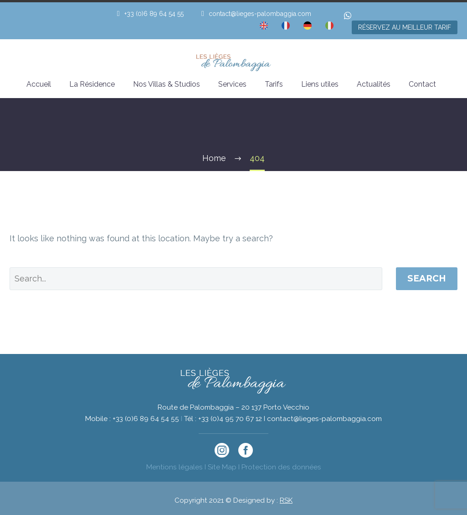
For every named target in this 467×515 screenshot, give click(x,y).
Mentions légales (174, 467)
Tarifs (274, 84)
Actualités (373, 84)
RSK (286, 500)
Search (426, 278)
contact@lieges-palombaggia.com (260, 13)
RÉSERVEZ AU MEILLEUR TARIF (404, 27)
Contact (422, 84)
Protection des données (281, 467)
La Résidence (92, 84)
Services (232, 84)
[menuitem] (264, 27)
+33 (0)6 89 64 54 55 (154, 13)
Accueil (38, 84)
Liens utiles (320, 84)
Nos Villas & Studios (166, 84)
